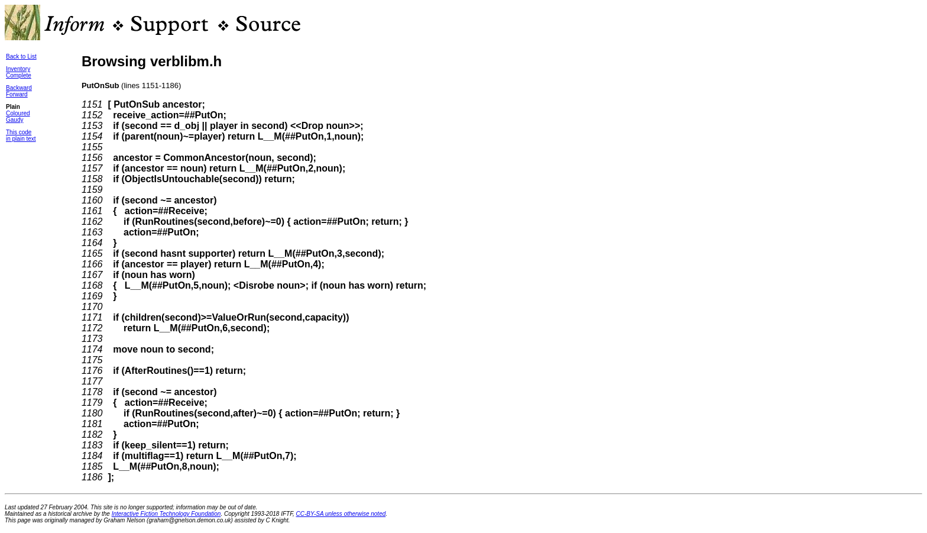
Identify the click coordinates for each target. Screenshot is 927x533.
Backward (19, 88)
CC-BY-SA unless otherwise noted (341, 514)
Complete (18, 75)
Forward (17, 94)
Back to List (21, 56)
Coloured (18, 113)
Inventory (18, 69)
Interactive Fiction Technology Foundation (166, 514)
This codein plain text (21, 135)
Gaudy (14, 120)
